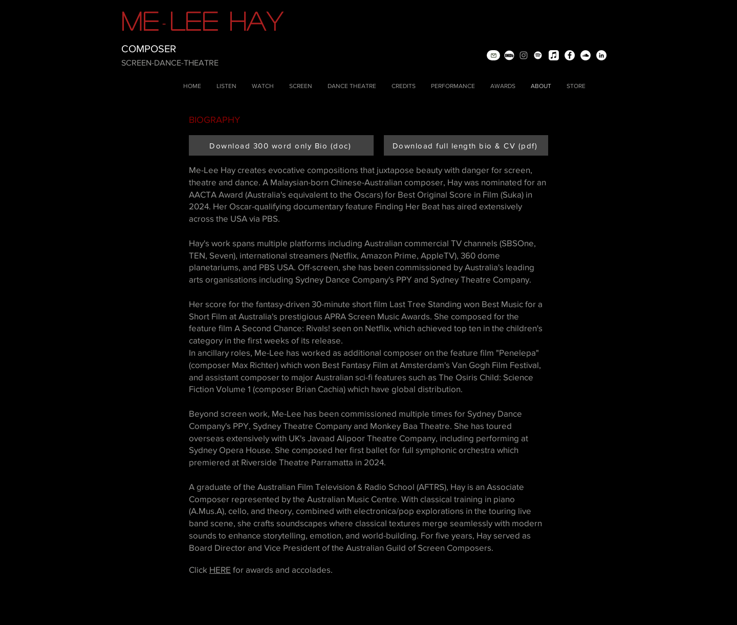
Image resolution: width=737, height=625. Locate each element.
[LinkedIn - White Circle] (601, 55)
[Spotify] (538, 55)
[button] (226, 86)
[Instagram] (523, 55)
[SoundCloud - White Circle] (585, 55)
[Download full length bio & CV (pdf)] (466, 145)
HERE (220, 569)
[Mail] (493, 55)
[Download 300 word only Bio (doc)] (281, 145)
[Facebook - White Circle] (570, 55)
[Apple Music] (554, 55)
